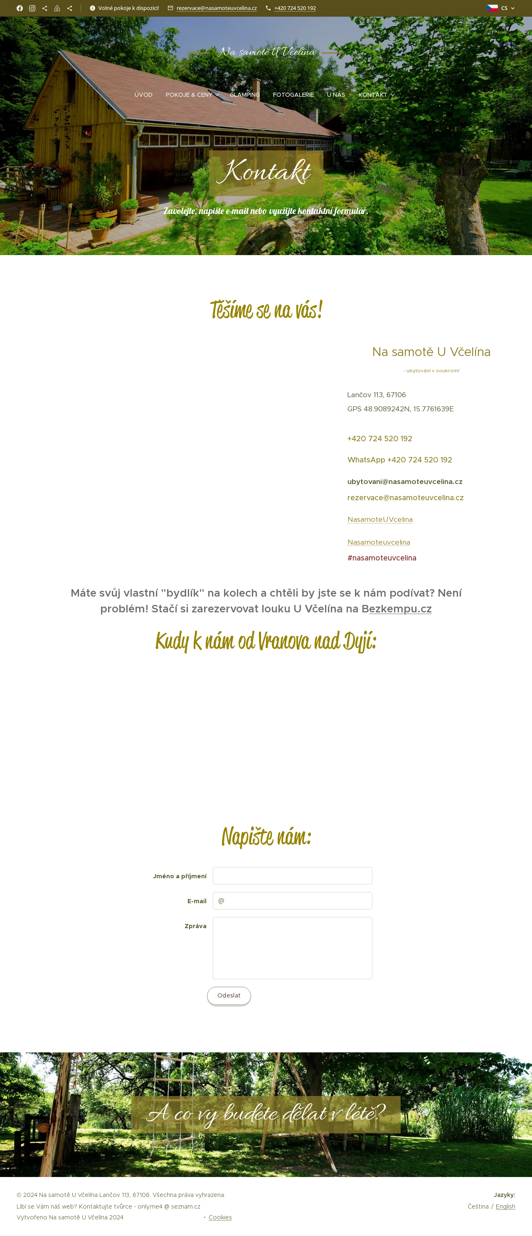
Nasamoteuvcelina (378, 541)
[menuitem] (147, 94)
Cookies (220, 1217)
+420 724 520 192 (295, 8)
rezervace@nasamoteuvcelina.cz (217, 8)
